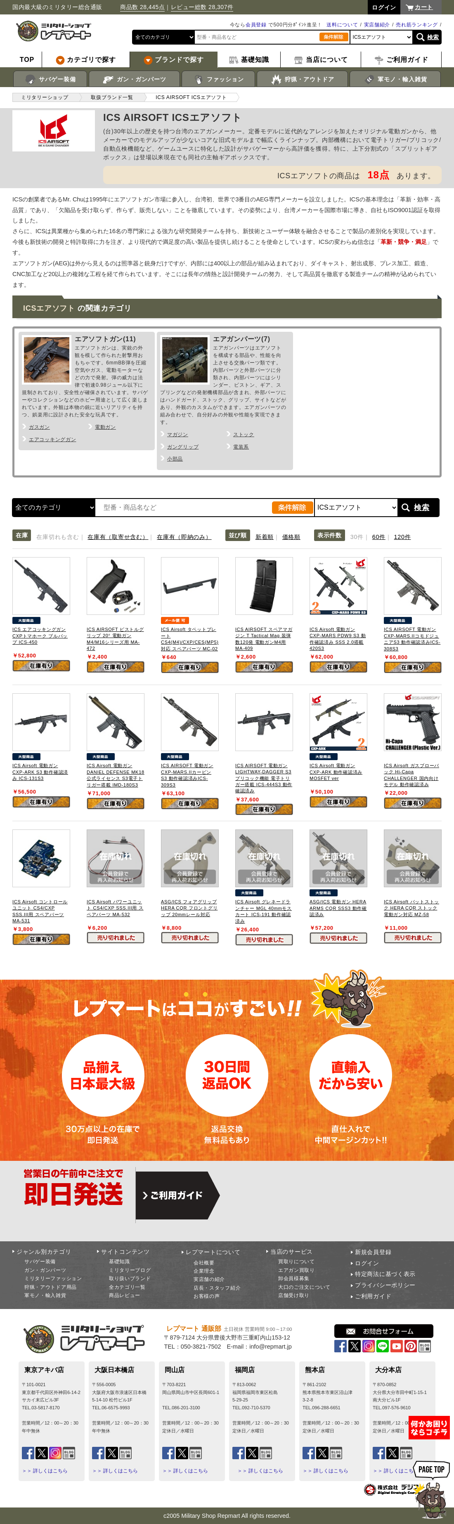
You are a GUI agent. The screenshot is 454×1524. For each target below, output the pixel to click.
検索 (433, 37)
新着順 (264, 537)
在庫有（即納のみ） (184, 537)
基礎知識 (119, 1261)
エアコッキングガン (52, 439)
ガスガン (39, 427)
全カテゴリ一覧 (127, 1287)
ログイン (367, 1263)
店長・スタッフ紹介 (217, 1288)
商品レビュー (124, 1295)
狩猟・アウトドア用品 (50, 1287)
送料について (342, 25)
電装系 (241, 447)
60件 (378, 537)
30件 (357, 537)
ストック (243, 434)
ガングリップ (183, 447)
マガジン (177, 434)
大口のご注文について (304, 1287)
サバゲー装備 (50, 79)
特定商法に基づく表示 (385, 1274)
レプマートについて (213, 1252)
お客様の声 (207, 1296)
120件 (402, 537)
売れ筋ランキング (417, 25)
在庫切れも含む (57, 537)
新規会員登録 (373, 1252)
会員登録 (256, 25)
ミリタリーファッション (53, 1278)
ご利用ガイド (373, 1296)
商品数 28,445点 (142, 7)
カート (424, 7)
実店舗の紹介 (209, 1279)
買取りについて (296, 1261)
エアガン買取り (296, 1270)
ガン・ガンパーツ (134, 79)
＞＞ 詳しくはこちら (45, 1470)
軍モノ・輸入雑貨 (395, 79)
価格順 (291, 537)
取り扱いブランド (130, 1278)
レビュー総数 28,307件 (202, 7)
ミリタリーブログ (130, 1270)
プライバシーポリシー (385, 1285)
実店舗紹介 (377, 25)
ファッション (218, 79)
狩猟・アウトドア (302, 79)
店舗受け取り (294, 1295)
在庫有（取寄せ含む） (117, 537)
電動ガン (105, 427)
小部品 (175, 459)
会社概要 (204, 1263)
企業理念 (204, 1271)
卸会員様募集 (294, 1278)
